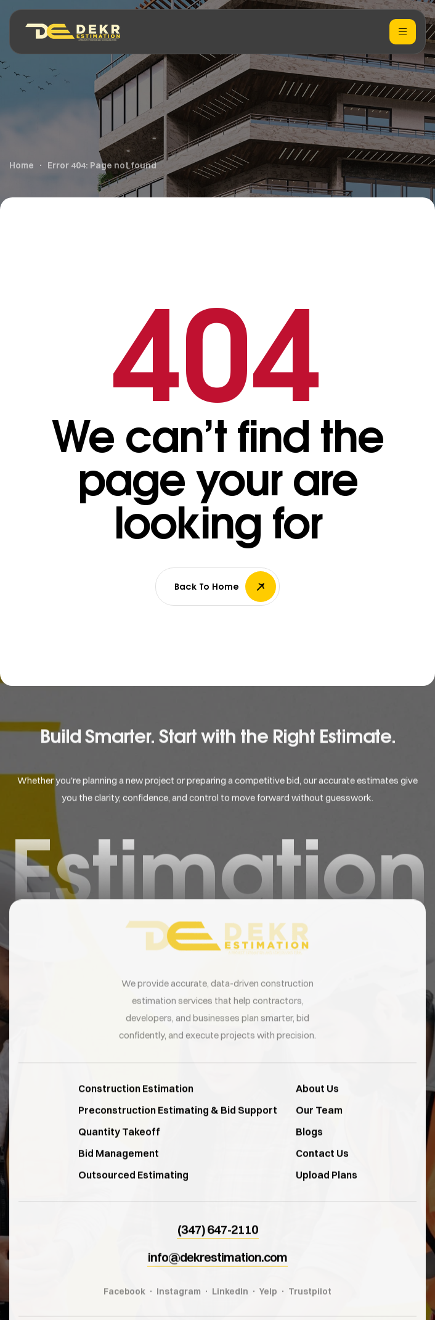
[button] (217, 1248)
